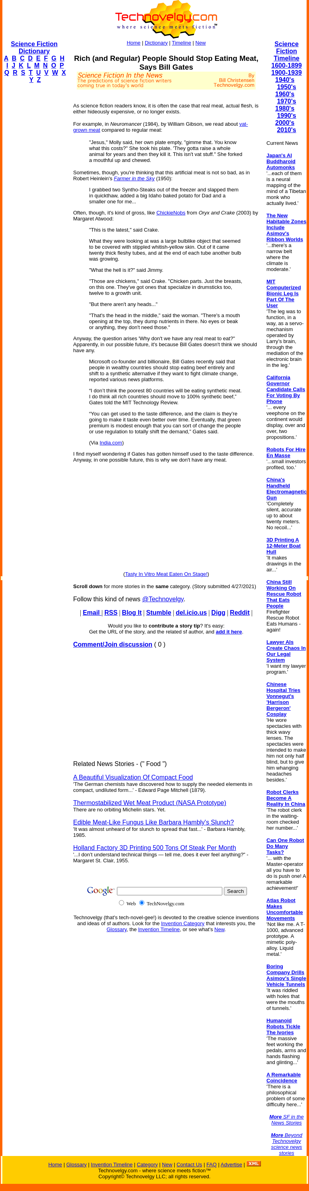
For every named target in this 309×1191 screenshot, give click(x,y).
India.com (111, 443)
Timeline (181, 43)
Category (147, 1165)
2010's (286, 130)
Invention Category (182, 923)
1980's (284, 108)
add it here (229, 632)
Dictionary (156, 43)
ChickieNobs (170, 213)
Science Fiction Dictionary (34, 48)
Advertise (231, 1165)
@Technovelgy (162, 599)
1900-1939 (286, 72)
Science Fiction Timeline (286, 51)
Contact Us (189, 1165)
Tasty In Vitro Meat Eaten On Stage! (166, 574)
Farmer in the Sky (134, 178)
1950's (286, 87)
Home (134, 43)
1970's (286, 101)
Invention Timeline (159, 929)
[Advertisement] (34, 209)
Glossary (116, 929)
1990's (286, 115)
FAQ (211, 1165)
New (200, 43)
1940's (284, 79)
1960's (284, 94)
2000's (284, 122)
